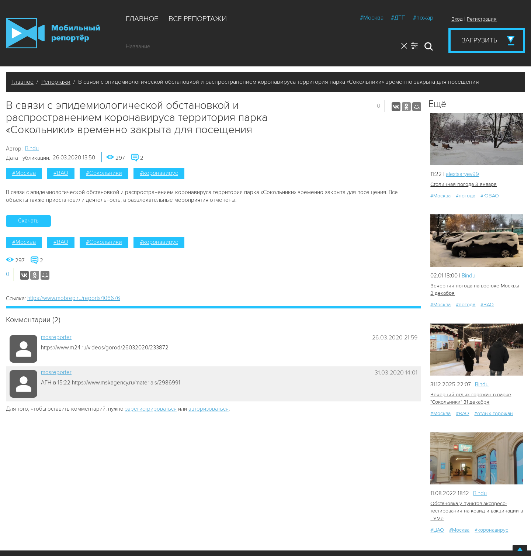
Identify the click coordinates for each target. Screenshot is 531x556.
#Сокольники (104, 173)
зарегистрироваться (151, 408)
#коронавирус (159, 173)
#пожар (423, 17)
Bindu (32, 148)
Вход (457, 19)
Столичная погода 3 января (463, 184)
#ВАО (60, 173)
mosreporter (56, 337)
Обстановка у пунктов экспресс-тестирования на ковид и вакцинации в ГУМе (476, 510)
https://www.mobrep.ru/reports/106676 (73, 298)
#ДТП (398, 17)
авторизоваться (208, 408)
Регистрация (482, 19)
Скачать (28, 220)
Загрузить (479, 40)
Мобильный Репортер (53, 33)
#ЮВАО (489, 196)
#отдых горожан (493, 413)
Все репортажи (198, 18)
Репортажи (55, 82)
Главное (142, 18)
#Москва (372, 17)
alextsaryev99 (463, 174)
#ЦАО (437, 529)
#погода (465, 196)
